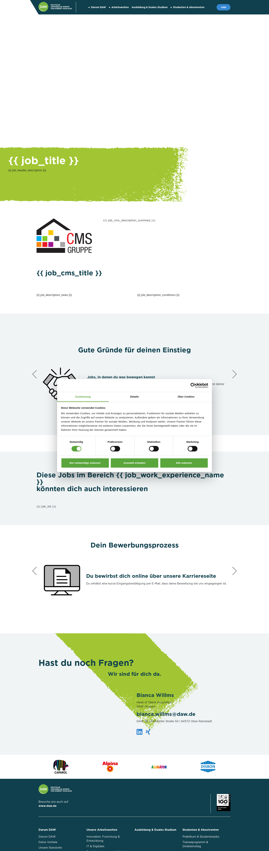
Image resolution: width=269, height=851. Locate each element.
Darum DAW (98, 7)
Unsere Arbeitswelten (102, 829)
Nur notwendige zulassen (85, 463)
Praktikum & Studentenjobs (200, 836)
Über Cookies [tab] (186, 396)
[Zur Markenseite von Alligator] (159, 767)
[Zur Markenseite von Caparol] (61, 767)
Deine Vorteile (48, 842)
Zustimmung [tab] (83, 396)
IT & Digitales (95, 846)
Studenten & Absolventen (189, 7)
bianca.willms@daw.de (166, 714)
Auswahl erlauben (134, 463)
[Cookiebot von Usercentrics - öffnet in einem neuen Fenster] (193, 385)
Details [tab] (134, 396)
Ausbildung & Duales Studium (150, 7)
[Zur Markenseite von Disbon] (208, 767)
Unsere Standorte (50, 847)
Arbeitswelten (120, 7)
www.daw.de (48, 805)
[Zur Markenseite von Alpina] (110, 766)
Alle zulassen (184, 463)
